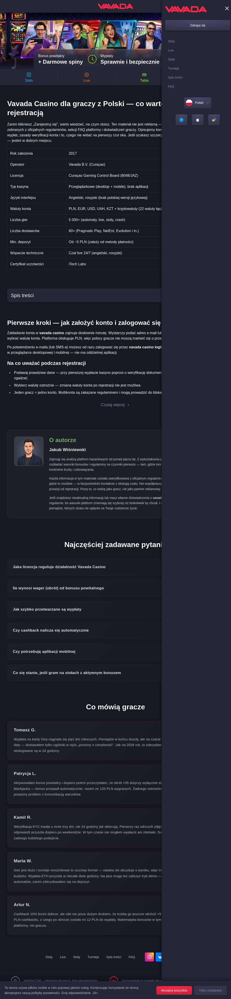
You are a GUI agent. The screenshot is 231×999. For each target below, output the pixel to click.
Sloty (46, 963)
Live (61, 963)
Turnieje (93, 963)
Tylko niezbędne (210, 990)
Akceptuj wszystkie (174, 990)
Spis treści (115, 963)
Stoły (76, 963)
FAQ (134, 963)
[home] (115, 6)
